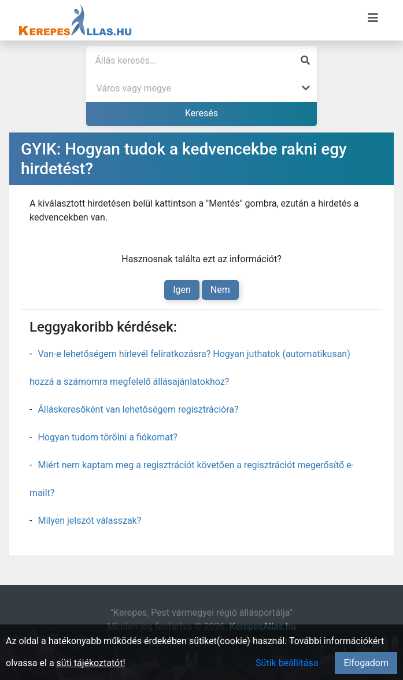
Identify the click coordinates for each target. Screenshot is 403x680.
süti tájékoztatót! (91, 662)
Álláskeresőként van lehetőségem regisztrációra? (138, 409)
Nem (220, 289)
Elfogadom (366, 662)
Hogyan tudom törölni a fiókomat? (107, 437)
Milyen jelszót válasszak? (89, 520)
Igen (182, 289)
